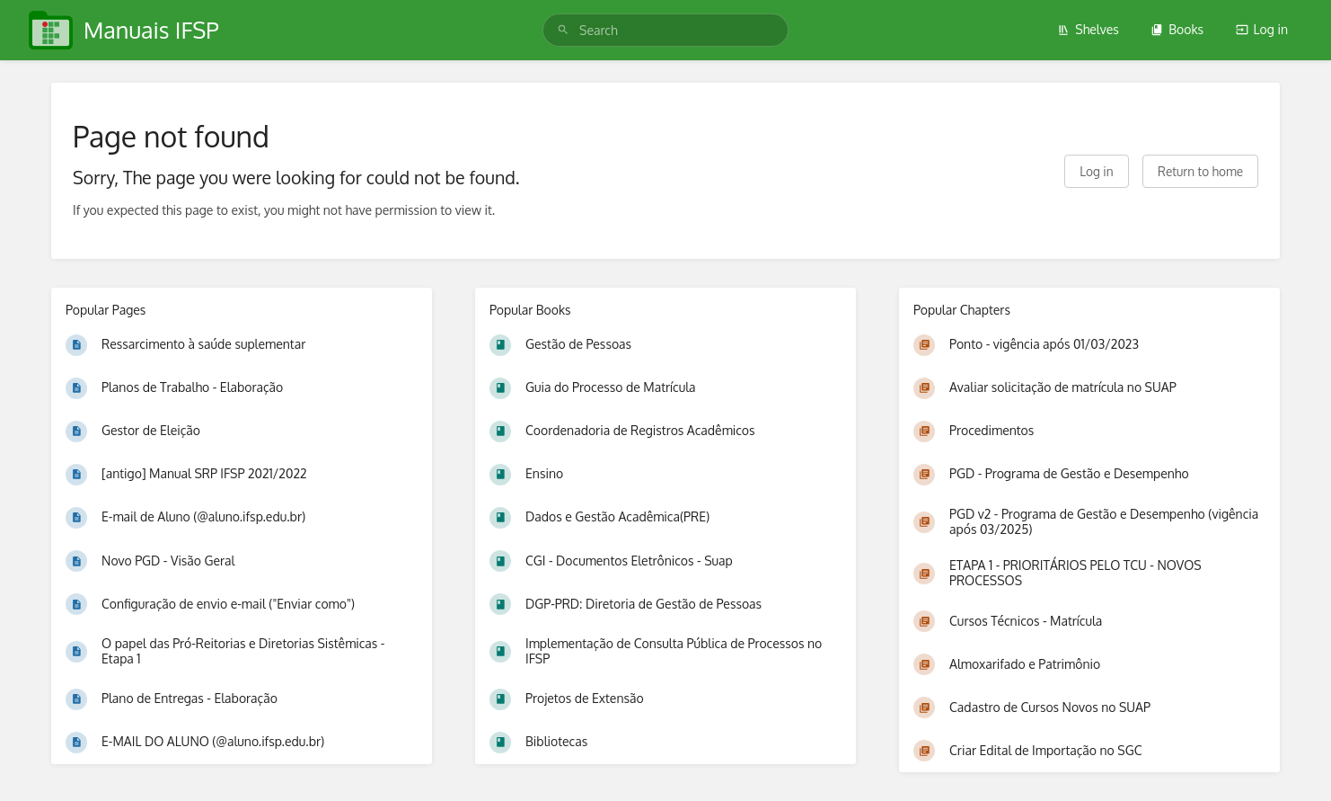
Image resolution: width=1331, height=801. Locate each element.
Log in (1262, 29)
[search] (665, 30)
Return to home (1200, 171)
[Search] (563, 30)
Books (1176, 29)
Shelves (1088, 29)
